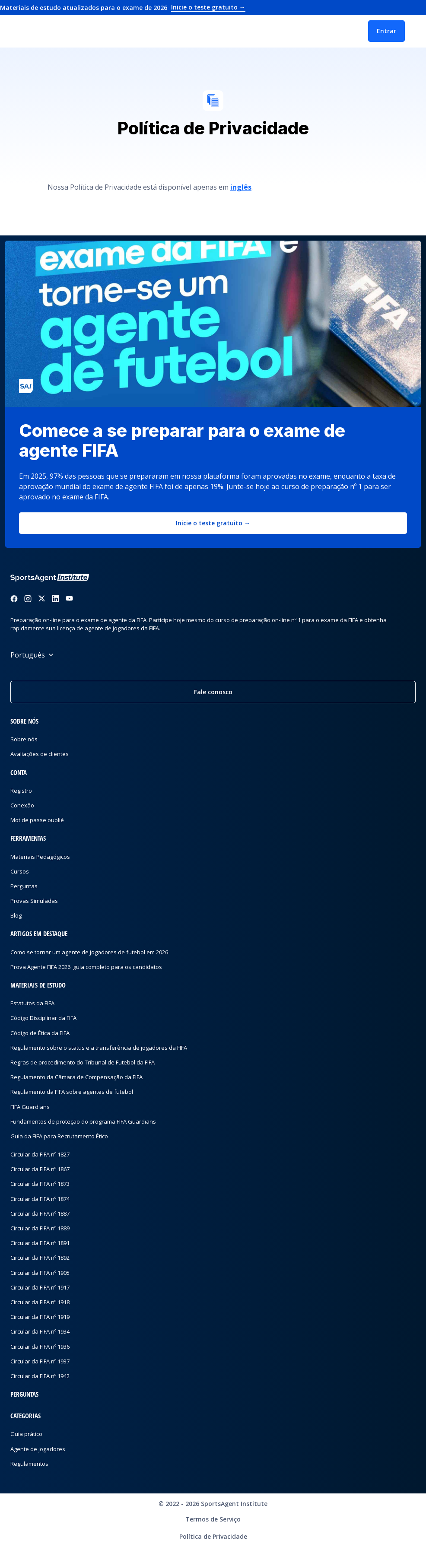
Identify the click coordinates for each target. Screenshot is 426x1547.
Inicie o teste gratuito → (213, 523)
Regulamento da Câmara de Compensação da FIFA (76, 1077)
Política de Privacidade (213, 1536)
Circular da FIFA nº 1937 (40, 1361)
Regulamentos (29, 1464)
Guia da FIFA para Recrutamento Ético (59, 1136)
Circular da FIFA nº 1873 (40, 1184)
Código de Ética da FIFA (40, 1033)
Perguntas (24, 886)
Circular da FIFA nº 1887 (40, 1213)
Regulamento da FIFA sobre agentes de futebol (71, 1092)
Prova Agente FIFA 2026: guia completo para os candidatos (86, 967)
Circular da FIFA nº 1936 (40, 1346)
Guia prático (26, 1434)
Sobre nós (24, 739)
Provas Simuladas (34, 901)
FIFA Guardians (30, 1107)
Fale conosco (213, 692)
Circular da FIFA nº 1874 (40, 1199)
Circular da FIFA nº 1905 (40, 1273)
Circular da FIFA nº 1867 (40, 1169)
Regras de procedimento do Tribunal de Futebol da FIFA (82, 1062)
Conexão (22, 805)
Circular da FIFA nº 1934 (40, 1331)
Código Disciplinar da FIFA (43, 1018)
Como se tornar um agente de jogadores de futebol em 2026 (89, 952)
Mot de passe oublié (37, 820)
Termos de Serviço (213, 1519)
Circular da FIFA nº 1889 (40, 1228)
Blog (16, 915)
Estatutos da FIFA (32, 1003)
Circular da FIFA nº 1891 (40, 1243)
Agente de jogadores (37, 1449)
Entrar (386, 31)
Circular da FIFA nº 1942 (40, 1376)
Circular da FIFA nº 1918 (40, 1302)
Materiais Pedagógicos (40, 857)
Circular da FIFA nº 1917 (40, 1287)
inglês (240, 187)
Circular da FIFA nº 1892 (40, 1257)
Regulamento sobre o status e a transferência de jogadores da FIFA (98, 1047)
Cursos (19, 871)
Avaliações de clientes (39, 754)
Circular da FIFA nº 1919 (40, 1317)
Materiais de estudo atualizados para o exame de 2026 (122, 8)
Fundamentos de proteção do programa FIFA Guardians (83, 1121)
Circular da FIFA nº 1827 (40, 1154)
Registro (21, 790)
